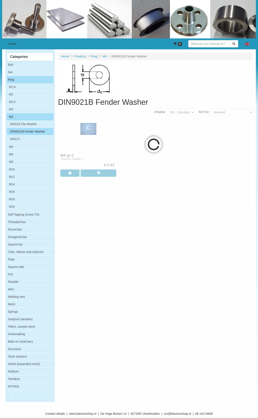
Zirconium (14, 349)
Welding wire (16, 296)
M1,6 (12, 87)
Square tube (16, 267)
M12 (12, 176)
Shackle (13, 281)
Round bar (15, 229)
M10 (12, 169)
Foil (10, 274)
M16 (12, 191)
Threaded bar (17, 222)
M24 (12, 206)
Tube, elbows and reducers (26, 252)
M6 (11, 154)
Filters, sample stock (21, 326)
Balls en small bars (20, 341)
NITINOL (14, 386)
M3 (11, 109)
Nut (10, 72)
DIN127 (15, 139)
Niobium (13, 371)
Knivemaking (16, 334)
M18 (12, 199)
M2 (11, 94)
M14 (12, 184)
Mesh (11, 304)
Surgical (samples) (20, 319)
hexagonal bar (17, 237)
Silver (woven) (17, 356)
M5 (11, 147)
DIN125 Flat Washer (23, 124)
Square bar (15, 244)
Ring (11, 79)
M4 (11, 116)
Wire (11, 289)
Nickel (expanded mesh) (24, 364)
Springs (13, 311)
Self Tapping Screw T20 (23, 214)
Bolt (10, 64)
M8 (11, 162)
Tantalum (14, 379)
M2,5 (12, 102)
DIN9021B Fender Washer (27, 131)
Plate (11, 259)
